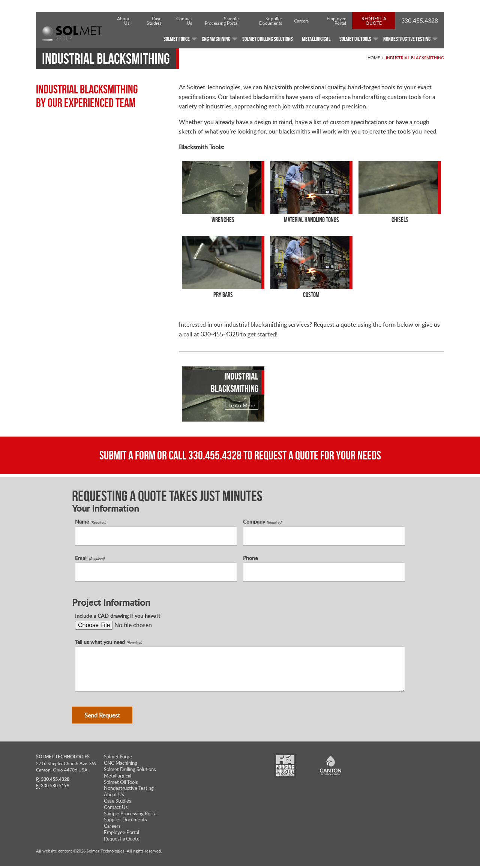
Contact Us (184, 20)
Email (90, 558)
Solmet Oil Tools (121, 782)
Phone (250, 558)
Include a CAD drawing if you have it (117, 615)
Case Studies (154, 20)
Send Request (102, 715)
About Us (123, 20)
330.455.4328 (215, 455)
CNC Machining (120, 763)
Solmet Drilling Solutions (130, 769)
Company (262, 521)
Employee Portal (336, 20)
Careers (301, 21)
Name (90, 521)
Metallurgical (117, 776)
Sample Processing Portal (221, 20)
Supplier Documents (270, 20)
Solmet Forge (118, 756)
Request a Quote (374, 20)
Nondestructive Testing (129, 788)
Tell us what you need (108, 642)
